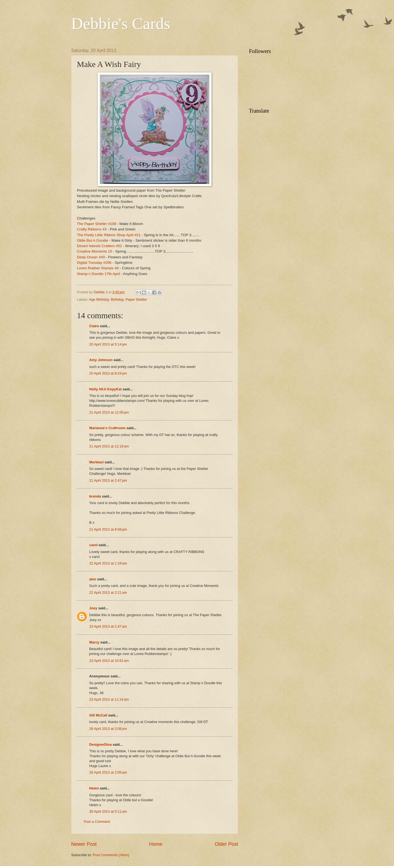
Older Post (226, 844)
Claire (94, 326)
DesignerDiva (100, 744)
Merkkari (96, 462)
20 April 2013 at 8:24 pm (108, 373)
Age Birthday (99, 299)
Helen (94, 788)
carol (93, 545)
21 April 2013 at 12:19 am (109, 446)
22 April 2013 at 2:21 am (108, 592)
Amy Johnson (100, 360)
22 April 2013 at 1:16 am (108, 563)
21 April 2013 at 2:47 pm (108, 480)
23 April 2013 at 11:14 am (109, 699)
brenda (95, 496)
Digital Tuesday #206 (94, 263)
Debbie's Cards (120, 23)
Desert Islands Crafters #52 (99, 246)
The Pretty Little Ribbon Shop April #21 (109, 235)
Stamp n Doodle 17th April (99, 274)
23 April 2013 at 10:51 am (109, 661)
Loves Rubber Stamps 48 (98, 268)
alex (92, 579)
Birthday (117, 299)
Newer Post (84, 844)
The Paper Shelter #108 (96, 224)
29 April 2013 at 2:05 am (108, 772)
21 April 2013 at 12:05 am (109, 412)
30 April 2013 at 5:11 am (108, 811)
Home (155, 844)
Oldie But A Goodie (92, 240)
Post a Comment (97, 822)
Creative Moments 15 (94, 251)
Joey (93, 608)
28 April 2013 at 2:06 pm (108, 729)
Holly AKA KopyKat (105, 389)
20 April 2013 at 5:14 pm (108, 344)
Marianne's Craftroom (107, 428)
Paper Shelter (136, 299)
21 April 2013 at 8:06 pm (108, 529)
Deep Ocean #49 (91, 257)
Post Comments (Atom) (111, 855)
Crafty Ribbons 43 (91, 229)
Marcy (94, 642)
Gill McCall (98, 715)
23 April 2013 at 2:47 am (108, 626)
